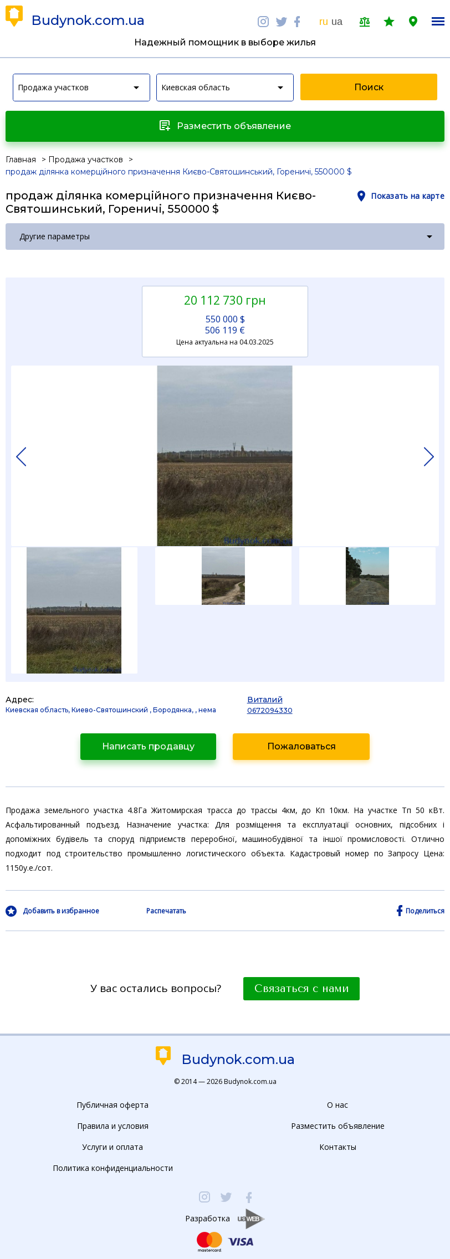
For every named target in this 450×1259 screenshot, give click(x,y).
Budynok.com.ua (88, 20)
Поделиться (425, 911)
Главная (21, 160)
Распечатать (166, 911)
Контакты (337, 1147)
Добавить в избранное (61, 911)
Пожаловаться (301, 746)
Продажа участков (85, 160)
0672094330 (270, 710)
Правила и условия (113, 1126)
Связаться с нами (301, 989)
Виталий (265, 700)
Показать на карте (407, 196)
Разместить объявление (338, 1126)
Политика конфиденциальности (113, 1168)
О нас (337, 1104)
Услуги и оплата (112, 1147)
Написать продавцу (148, 746)
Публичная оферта (112, 1104)
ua (336, 22)
